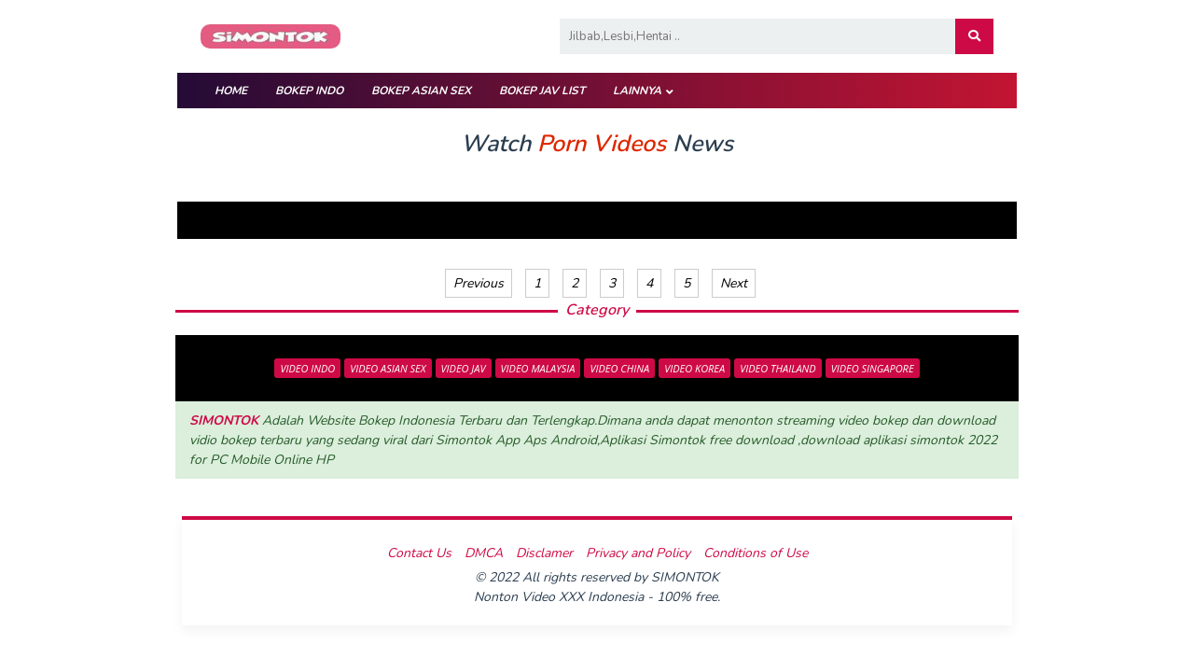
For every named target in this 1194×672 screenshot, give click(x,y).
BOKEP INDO (309, 90)
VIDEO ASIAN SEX (387, 368)
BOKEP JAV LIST (542, 90)
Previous (478, 283)
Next (733, 283)
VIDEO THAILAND (778, 368)
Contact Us (419, 553)
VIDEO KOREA (694, 368)
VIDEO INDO (307, 368)
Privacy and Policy (638, 553)
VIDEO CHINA (619, 368)
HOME (231, 90)
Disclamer (544, 553)
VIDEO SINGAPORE (872, 368)
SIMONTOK (223, 420)
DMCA (484, 553)
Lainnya (637, 90)
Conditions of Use (755, 553)
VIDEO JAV (463, 368)
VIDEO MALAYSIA (538, 368)
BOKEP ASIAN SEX (421, 90)
